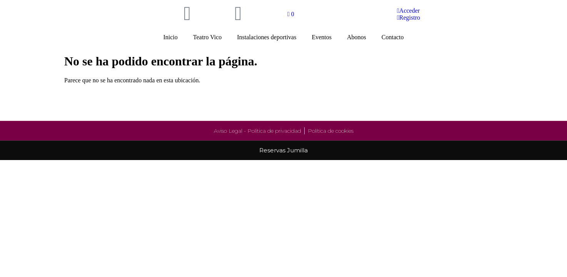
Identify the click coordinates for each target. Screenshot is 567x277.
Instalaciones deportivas (266, 37)
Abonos (356, 37)
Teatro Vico (207, 37)
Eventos (322, 37)
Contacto (393, 37)
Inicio (170, 37)
